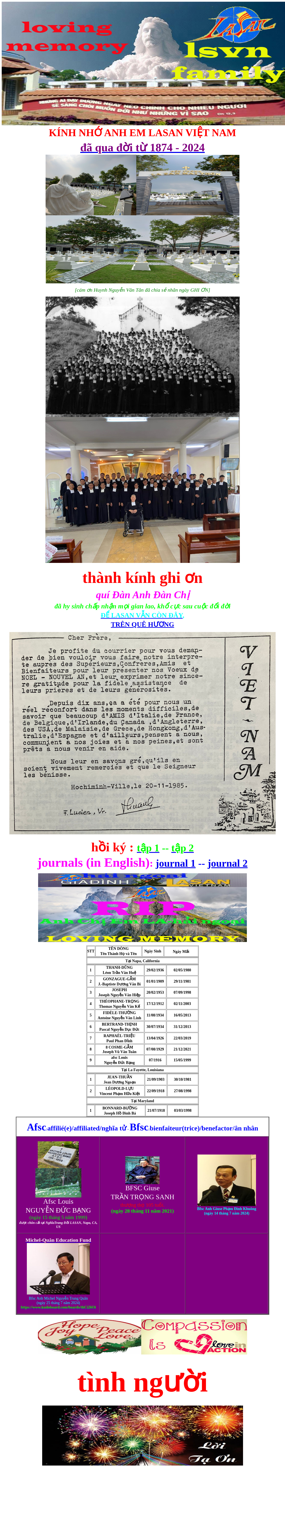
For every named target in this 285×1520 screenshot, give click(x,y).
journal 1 (175, 863)
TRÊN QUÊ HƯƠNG (142, 624)
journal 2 (227, 863)
